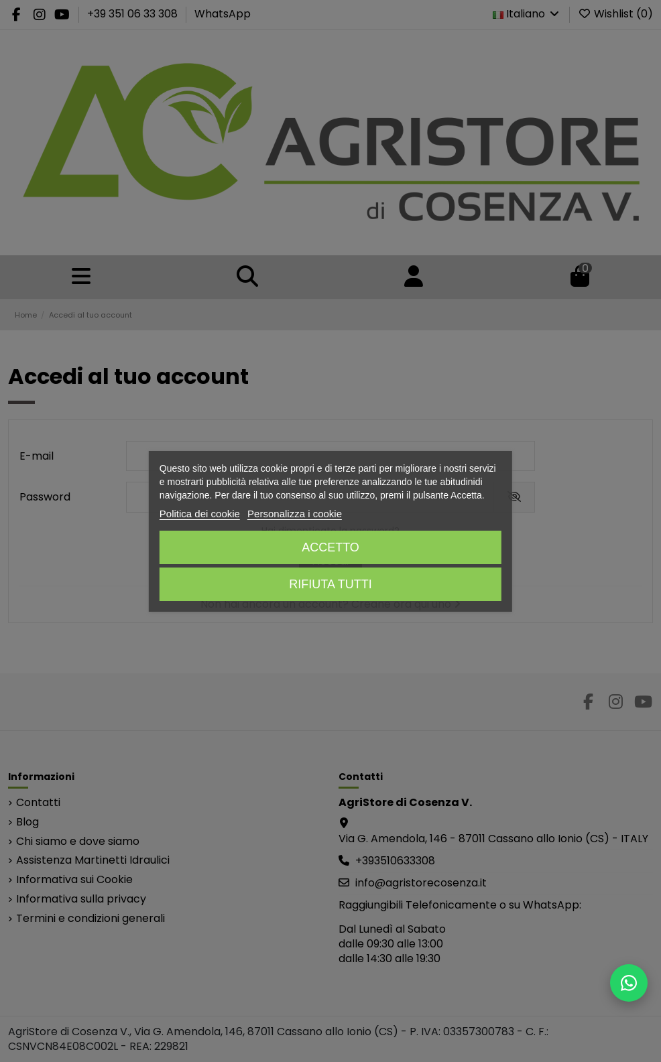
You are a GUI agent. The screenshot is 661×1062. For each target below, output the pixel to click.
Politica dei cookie (200, 513)
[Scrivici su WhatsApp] (629, 983)
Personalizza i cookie (294, 513)
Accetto (330, 547)
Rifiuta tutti (330, 584)
